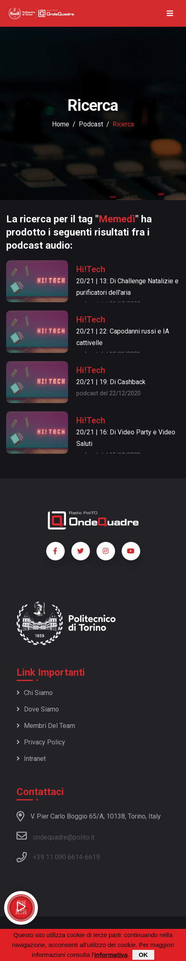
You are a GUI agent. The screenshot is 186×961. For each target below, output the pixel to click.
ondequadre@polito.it (55, 835)
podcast (91, 124)
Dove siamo (37, 709)
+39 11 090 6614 (57, 857)
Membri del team (45, 726)
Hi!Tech (90, 269)
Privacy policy (40, 742)
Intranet (31, 759)
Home (60, 124)
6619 (92, 857)
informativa (111, 954)
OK (143, 954)
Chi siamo (34, 693)
